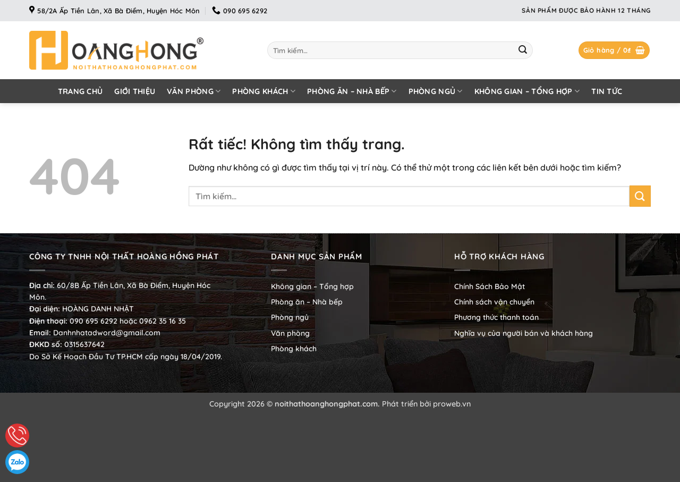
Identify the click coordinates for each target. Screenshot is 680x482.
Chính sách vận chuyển (494, 302)
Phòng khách (263, 91)
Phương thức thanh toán (496, 317)
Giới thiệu (134, 91)
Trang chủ (80, 91)
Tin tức (606, 91)
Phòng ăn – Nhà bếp (352, 91)
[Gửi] (523, 50)
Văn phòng (193, 91)
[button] (614, 50)
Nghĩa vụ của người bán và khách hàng (523, 333)
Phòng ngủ (436, 91)
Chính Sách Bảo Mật (489, 286)
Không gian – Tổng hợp (527, 91)
